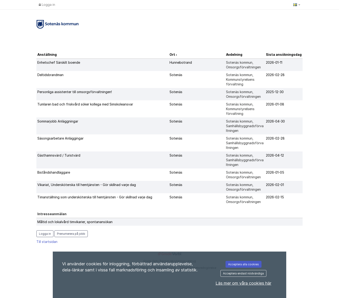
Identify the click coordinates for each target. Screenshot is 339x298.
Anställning (47, 54)
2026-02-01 (275, 185)
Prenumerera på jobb (71, 233)
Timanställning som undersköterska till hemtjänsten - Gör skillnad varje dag (94, 197)
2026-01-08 (275, 104)
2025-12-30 (275, 92)
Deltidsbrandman (50, 75)
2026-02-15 (275, 197)
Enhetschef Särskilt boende (58, 62)
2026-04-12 (275, 155)
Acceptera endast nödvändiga (243, 273)
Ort (173, 54)
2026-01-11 (274, 62)
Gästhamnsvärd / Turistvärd (58, 155)
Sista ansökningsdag (284, 54)
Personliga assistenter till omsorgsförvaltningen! (74, 92)
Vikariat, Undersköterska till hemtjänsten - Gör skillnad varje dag (86, 185)
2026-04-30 (275, 121)
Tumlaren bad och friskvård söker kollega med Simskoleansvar (85, 104)
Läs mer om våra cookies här (243, 283)
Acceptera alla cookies (243, 264)
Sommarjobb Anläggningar (57, 121)
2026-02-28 (275, 75)
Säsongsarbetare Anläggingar (60, 138)
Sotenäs (176, 75)
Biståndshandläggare (53, 172)
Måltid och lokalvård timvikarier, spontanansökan (75, 222)
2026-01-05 (275, 172)
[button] (297, 4)
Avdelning (234, 54)
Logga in (47, 5)
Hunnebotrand (181, 62)
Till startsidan (46, 242)
